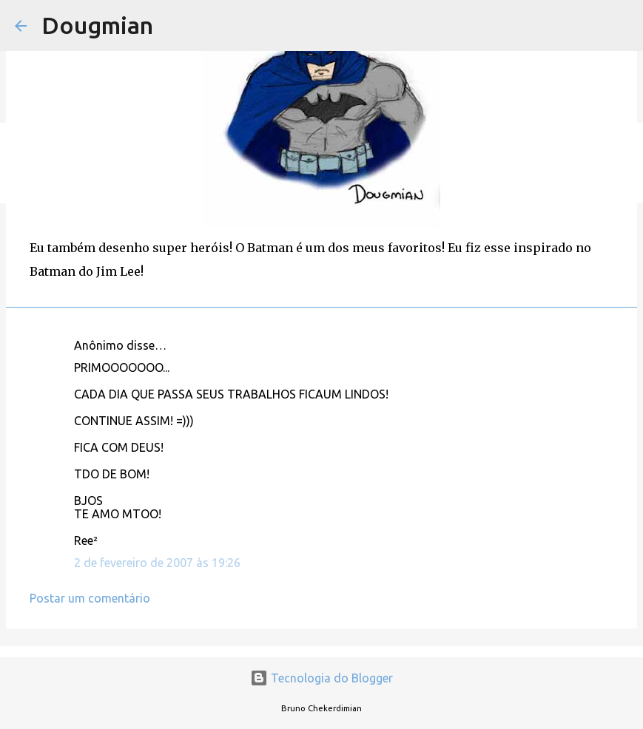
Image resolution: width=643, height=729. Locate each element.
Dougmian (97, 25)
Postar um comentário (90, 598)
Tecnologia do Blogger (321, 678)
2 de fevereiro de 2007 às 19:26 (157, 562)
